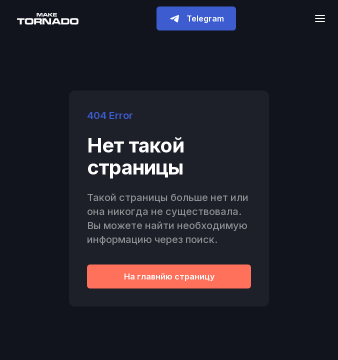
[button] (317, 18)
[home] (45, 18)
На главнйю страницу (169, 277)
